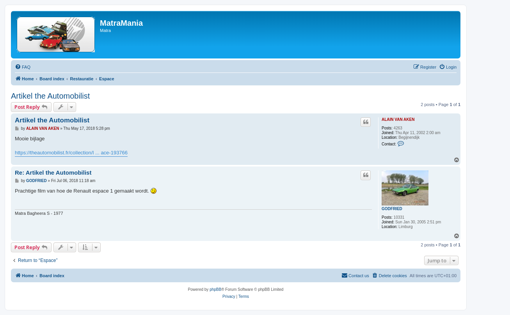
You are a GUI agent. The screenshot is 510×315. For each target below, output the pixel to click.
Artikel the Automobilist (50, 96)
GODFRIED (392, 209)
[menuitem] (22, 67)
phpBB (215, 289)
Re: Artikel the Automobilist (53, 172)
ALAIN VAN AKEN (398, 119)
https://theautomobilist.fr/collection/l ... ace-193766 (71, 153)
